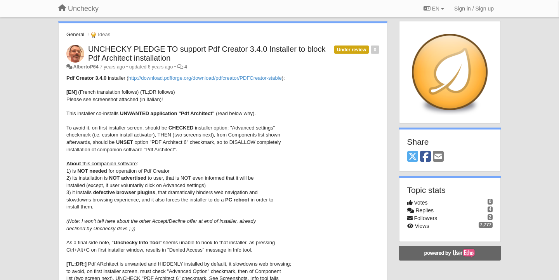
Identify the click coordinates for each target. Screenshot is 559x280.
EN (434, 8)
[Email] (438, 157)
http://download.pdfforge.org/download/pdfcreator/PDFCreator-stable (205, 78)
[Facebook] (425, 157)
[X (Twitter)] (412, 157)
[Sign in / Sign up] (474, 8)
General (75, 34)
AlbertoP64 (85, 67)
